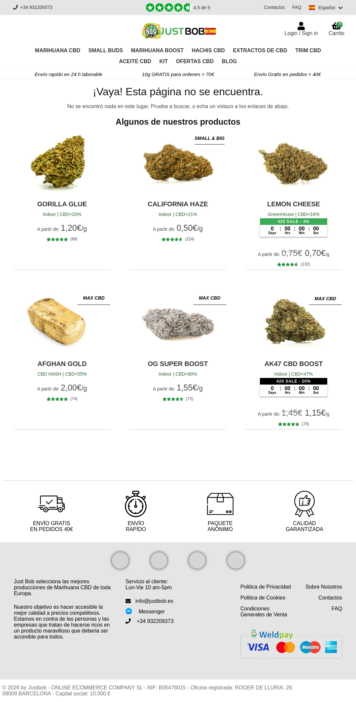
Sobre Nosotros (323, 587)
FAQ (296, 7)
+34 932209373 (33, 7)
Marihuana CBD (57, 50)
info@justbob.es (154, 601)
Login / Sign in (301, 33)
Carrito (336, 28)
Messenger (152, 611)
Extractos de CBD (260, 50)
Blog (229, 61)
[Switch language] (326, 7)
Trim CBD (308, 50)
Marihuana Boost (157, 50)
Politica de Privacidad (265, 587)
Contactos (274, 7)
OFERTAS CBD (195, 61)
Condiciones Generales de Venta (263, 611)
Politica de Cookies (262, 597)
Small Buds (105, 50)
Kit (163, 61)
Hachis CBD (208, 50)
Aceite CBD (135, 61)
